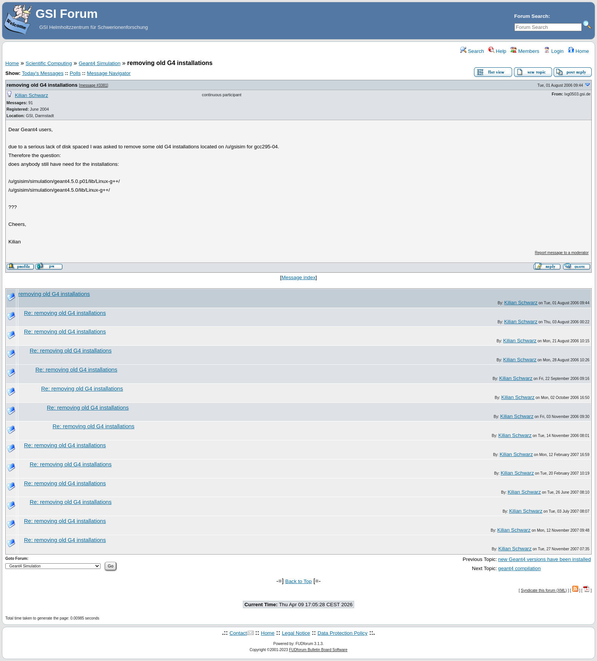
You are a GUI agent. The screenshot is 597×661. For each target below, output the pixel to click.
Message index (298, 277)
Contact (238, 633)
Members (525, 51)
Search (472, 51)
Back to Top (298, 581)
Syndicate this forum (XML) (544, 590)
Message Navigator (109, 73)
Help (497, 51)
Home (578, 51)
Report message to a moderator (562, 253)
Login (553, 51)
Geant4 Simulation (100, 63)
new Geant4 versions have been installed (544, 559)
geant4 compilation (519, 568)
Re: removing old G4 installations (65, 313)
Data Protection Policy (342, 633)
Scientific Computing (49, 63)
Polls (75, 73)
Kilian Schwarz (31, 95)
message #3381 (93, 85)
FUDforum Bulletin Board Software (318, 650)
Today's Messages (42, 73)
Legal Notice (296, 633)
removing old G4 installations (42, 85)
